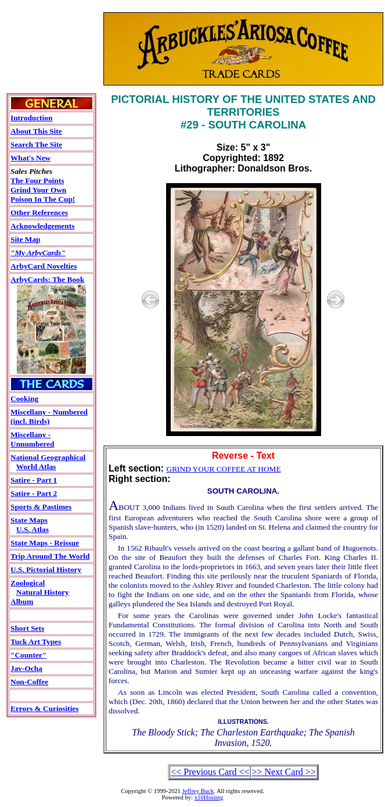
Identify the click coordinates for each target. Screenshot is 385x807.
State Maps (29, 520)
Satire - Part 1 (33, 480)
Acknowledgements (42, 226)
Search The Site (36, 144)
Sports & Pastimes (40, 506)
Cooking (24, 398)
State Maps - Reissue (44, 542)
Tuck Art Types (35, 641)
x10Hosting (209, 797)
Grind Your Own (38, 189)
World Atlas (36, 466)
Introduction (31, 117)
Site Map (25, 239)
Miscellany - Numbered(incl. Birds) (49, 417)
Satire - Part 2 (33, 493)
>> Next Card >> (283, 772)
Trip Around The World (49, 556)
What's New (30, 157)
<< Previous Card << (210, 772)
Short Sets (27, 628)
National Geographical (47, 457)
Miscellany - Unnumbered (32, 439)
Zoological (27, 583)
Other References (39, 212)
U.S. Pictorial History (45, 569)
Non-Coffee (29, 681)
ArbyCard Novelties (43, 266)
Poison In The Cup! (42, 199)
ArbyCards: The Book (47, 279)
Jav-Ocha (26, 668)
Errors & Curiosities (44, 708)
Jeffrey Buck (198, 791)
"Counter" (28, 655)
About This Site (36, 131)
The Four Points (37, 180)
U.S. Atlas (32, 529)
